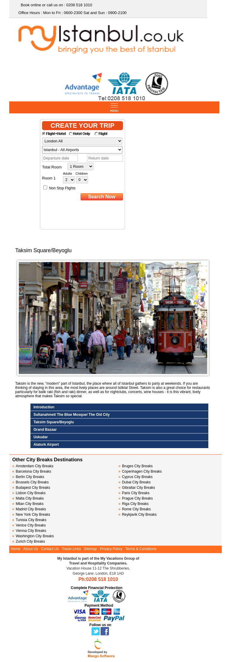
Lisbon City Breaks (29, 493)
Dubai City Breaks (134, 482)
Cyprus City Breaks (135, 477)
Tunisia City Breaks (29, 520)
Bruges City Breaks (135, 466)
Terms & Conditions (140, 549)
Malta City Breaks (28, 498)
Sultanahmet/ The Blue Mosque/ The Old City (71, 415)
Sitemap (90, 549)
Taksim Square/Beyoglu (53, 422)
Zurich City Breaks (28, 541)
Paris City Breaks (134, 493)
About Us (30, 549)
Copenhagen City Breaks (140, 471)
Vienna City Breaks (29, 531)
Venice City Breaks (29, 525)
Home (15, 549)
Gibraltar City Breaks (136, 488)
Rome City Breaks (134, 509)
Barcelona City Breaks (31, 471)
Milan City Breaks (28, 504)
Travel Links (71, 549)
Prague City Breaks (135, 498)
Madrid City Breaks (29, 509)
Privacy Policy (111, 549)
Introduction (43, 407)
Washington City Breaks (33, 536)
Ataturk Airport (46, 444)
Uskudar (40, 437)
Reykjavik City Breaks (137, 514)
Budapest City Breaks (31, 488)
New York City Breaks (31, 514)
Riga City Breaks (133, 504)
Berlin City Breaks (28, 477)
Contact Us (49, 549)
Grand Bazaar (45, 429)
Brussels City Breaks (30, 482)
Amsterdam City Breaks (32, 466)
